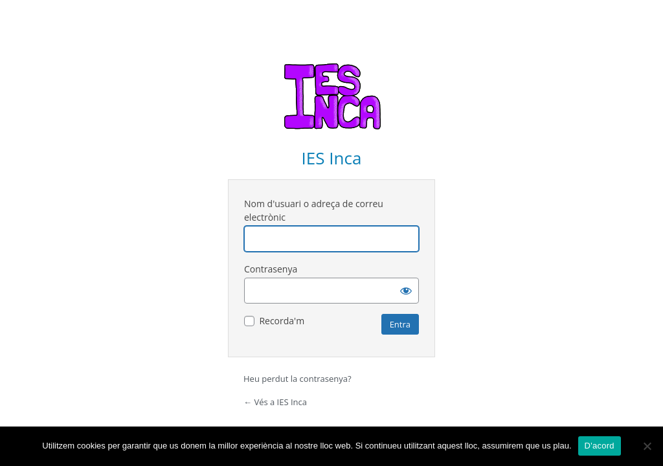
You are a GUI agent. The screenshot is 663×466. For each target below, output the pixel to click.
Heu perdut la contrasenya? (297, 378)
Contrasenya (270, 269)
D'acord (599, 445)
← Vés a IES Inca (275, 402)
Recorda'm (281, 321)
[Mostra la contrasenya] (406, 291)
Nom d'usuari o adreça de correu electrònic (313, 210)
